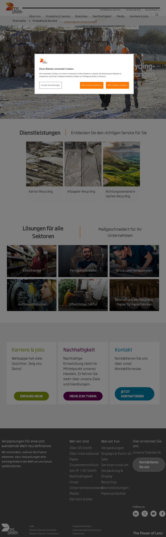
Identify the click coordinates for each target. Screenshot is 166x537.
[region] (84, 74)
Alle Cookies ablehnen (92, 85)
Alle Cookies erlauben (117, 85)
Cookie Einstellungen (50, 85)
